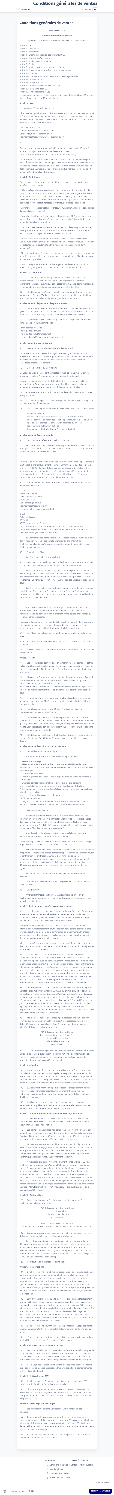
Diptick (105, 1483)
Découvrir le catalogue (100, 1491)
